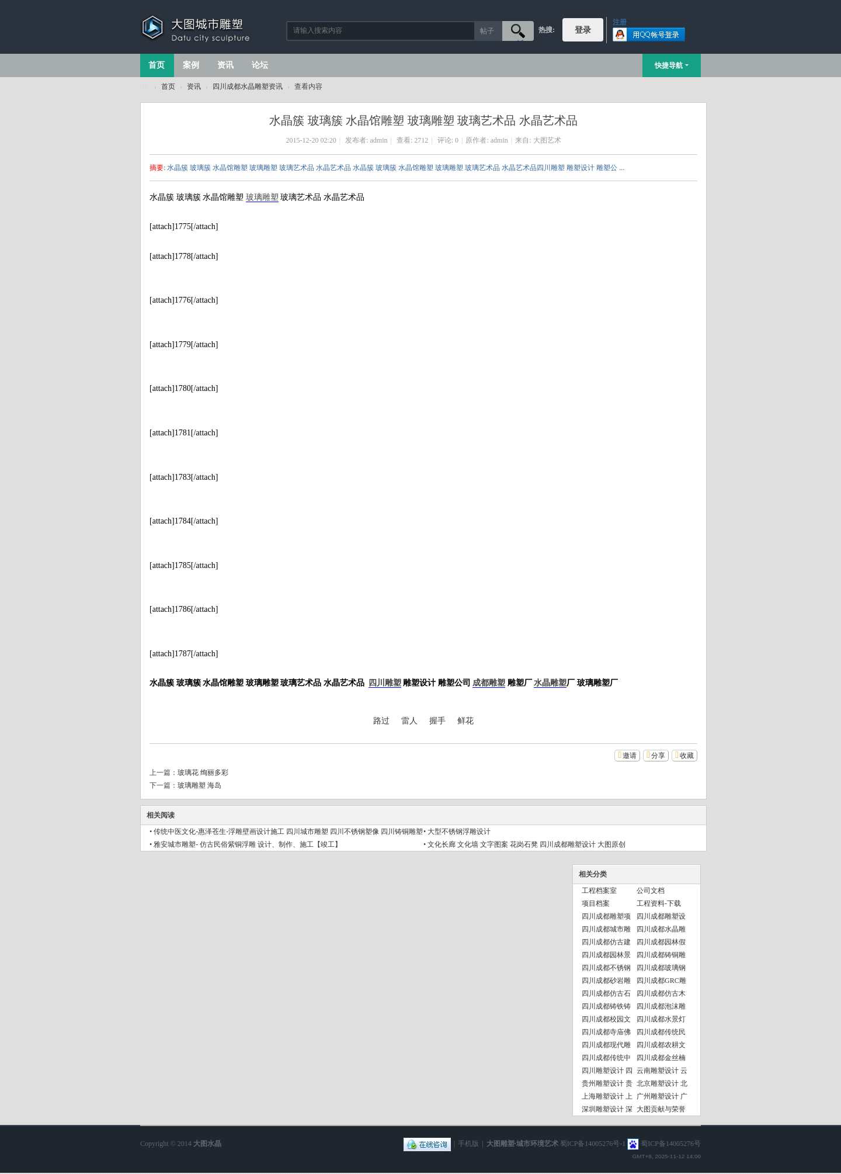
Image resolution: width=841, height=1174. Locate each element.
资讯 (225, 65)
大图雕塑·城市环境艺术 (522, 1144)
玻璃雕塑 (262, 197)
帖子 (487, 31)
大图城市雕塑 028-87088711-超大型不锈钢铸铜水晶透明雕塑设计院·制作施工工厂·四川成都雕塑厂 (145, 86)
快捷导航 (669, 65)
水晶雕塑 (550, 682)
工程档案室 (599, 890)
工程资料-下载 (659, 903)
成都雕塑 (488, 682)
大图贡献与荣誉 (661, 1109)
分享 (658, 756)
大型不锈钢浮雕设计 (459, 831)
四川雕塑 (385, 682)
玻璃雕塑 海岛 (199, 785)
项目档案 (596, 903)
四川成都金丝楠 (661, 1058)
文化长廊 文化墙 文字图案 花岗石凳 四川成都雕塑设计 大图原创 (526, 844)
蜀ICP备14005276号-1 (593, 1144)
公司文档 (651, 890)
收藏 (687, 756)
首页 (156, 65)
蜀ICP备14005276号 (671, 1144)
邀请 (630, 756)
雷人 (409, 720)
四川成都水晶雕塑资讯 (248, 86)
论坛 (260, 65)
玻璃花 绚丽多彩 (203, 772)
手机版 (468, 1144)
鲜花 (465, 720)
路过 (381, 720)
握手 (437, 720)
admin (379, 140)
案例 (191, 65)
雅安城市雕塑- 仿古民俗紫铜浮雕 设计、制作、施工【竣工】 (248, 844)
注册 (620, 22)
